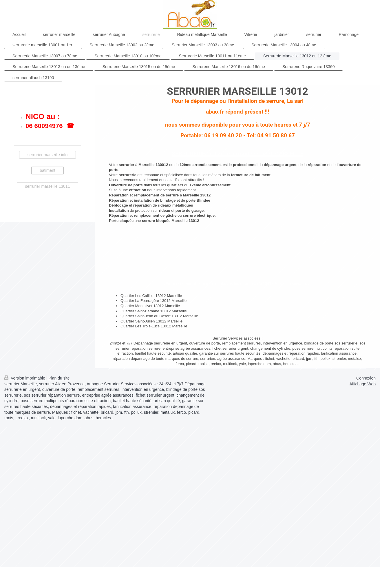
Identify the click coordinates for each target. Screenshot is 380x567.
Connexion (366, 378)
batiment (47, 170)
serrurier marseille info (47, 154)
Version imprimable (25, 378)
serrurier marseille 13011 (47, 186)
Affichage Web (362, 384)
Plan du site (59, 378)
